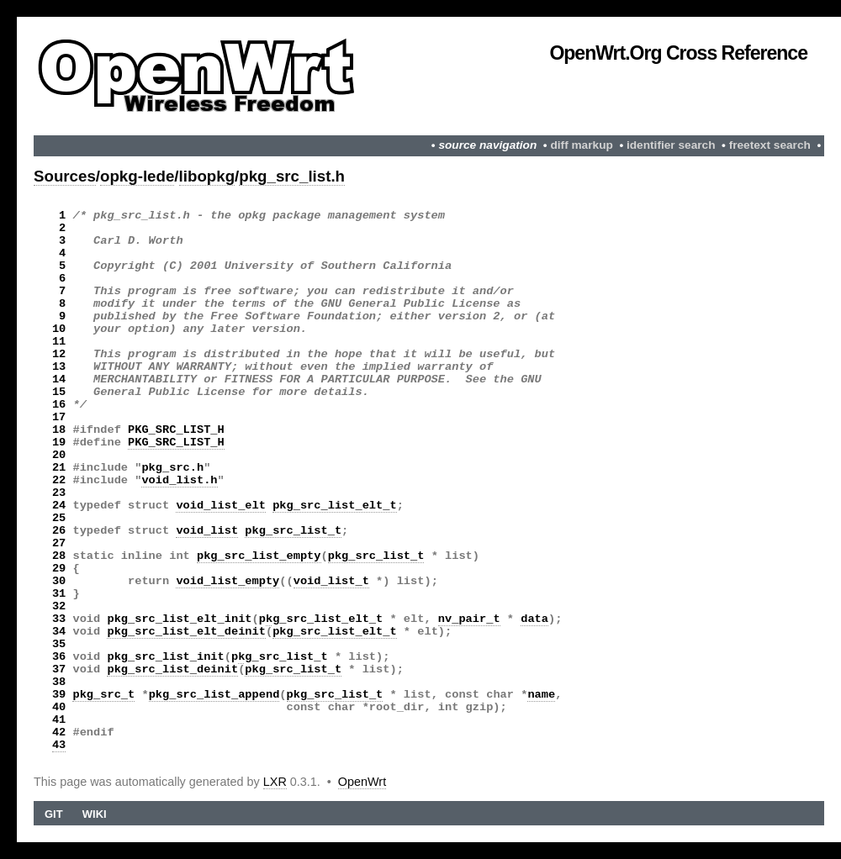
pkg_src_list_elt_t (334, 505)
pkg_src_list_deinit (172, 669)
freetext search (770, 145)
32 (59, 606)
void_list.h (179, 480)
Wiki (94, 814)
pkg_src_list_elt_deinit (186, 631)
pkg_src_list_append (214, 694)
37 (59, 669)
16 (59, 404)
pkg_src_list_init (165, 657)
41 (59, 720)
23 (59, 493)
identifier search (671, 145)
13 (59, 367)
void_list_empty (227, 581)
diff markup (581, 145)
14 (59, 379)
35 (59, 644)
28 (59, 556)
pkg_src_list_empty (259, 556)
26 (59, 530)
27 (59, 543)
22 (59, 480)
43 (59, 745)
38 (59, 682)
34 (59, 631)
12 (59, 354)
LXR (275, 781)
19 (59, 442)
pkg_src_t (103, 694)
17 (59, 417)
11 (59, 341)
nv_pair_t (469, 619)
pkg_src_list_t (293, 530)
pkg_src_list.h (292, 176)
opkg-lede (137, 176)
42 (59, 732)
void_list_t (331, 581)
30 (59, 581)
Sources (65, 176)
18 (59, 430)
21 (59, 467)
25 (59, 518)
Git (54, 814)
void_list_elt (221, 505)
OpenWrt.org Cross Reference (678, 53)
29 (59, 568)
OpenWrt (362, 781)
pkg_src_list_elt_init (179, 619)
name (541, 694)
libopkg (207, 176)
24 (59, 505)
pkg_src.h (172, 467)
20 (59, 455)
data (534, 619)
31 (59, 594)
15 (59, 392)
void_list (207, 530)
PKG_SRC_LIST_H (176, 430)
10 (59, 329)
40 (59, 707)
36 (59, 657)
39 (59, 694)
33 (59, 619)
